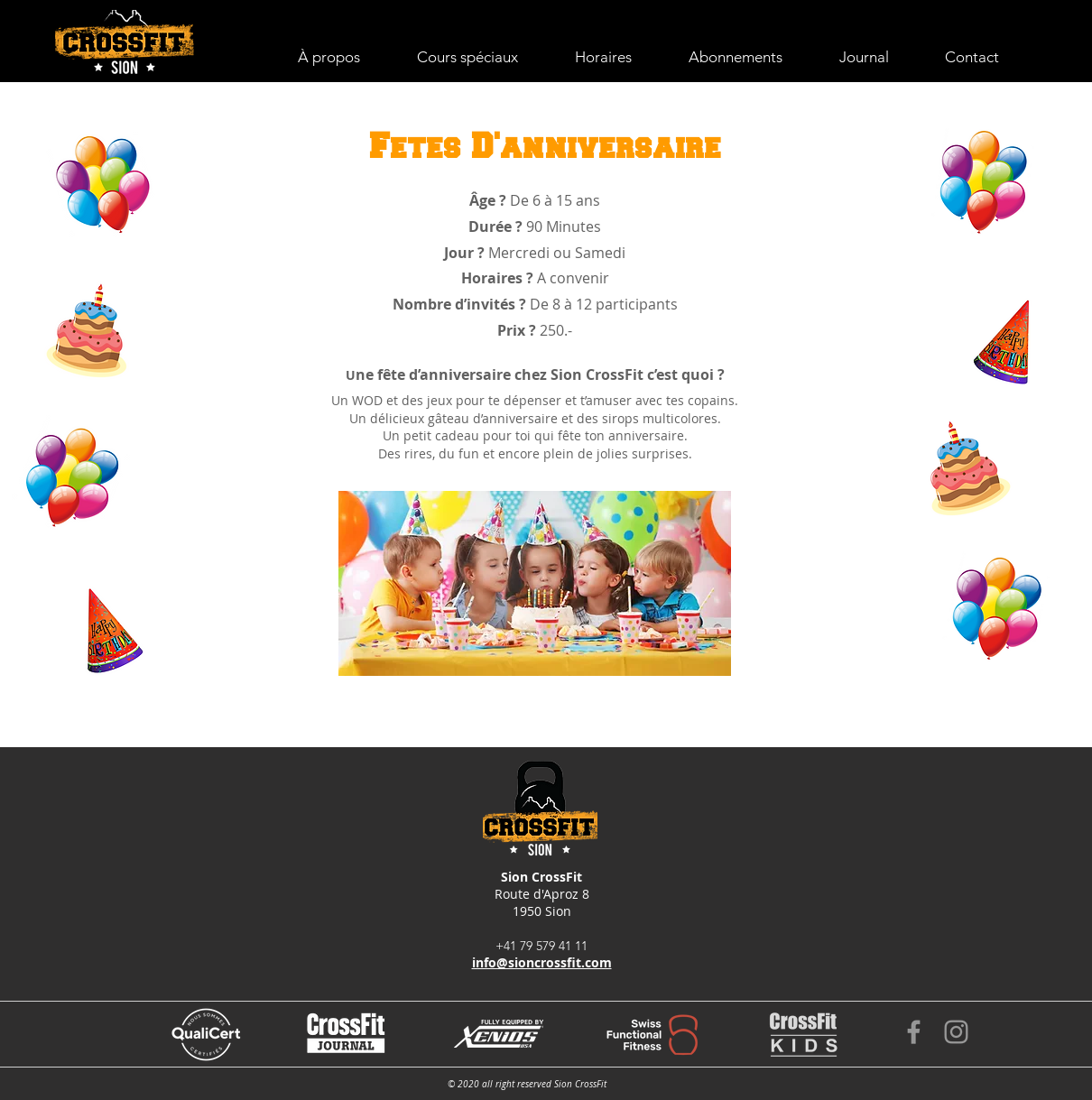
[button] (482, 57)
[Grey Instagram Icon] (956, 1032)
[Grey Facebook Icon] (914, 1032)
